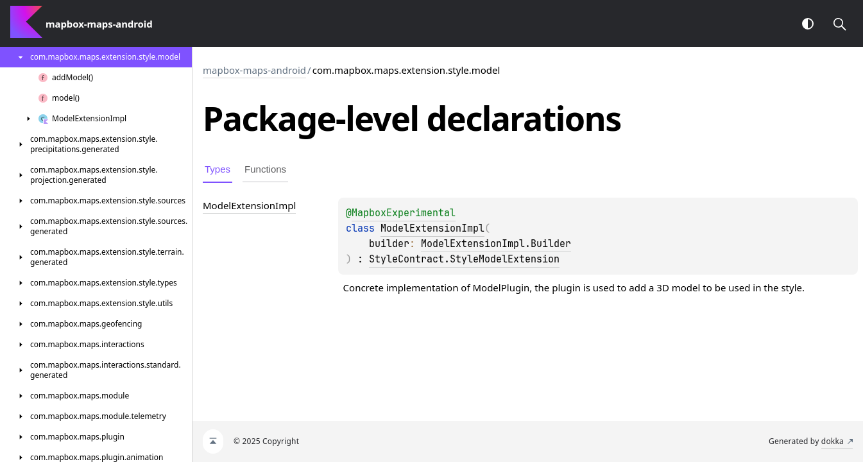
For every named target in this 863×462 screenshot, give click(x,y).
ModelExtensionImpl (432, 228)
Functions (265, 169)
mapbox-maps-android (254, 70)
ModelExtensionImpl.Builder (496, 243)
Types (217, 169)
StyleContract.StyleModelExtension (464, 259)
